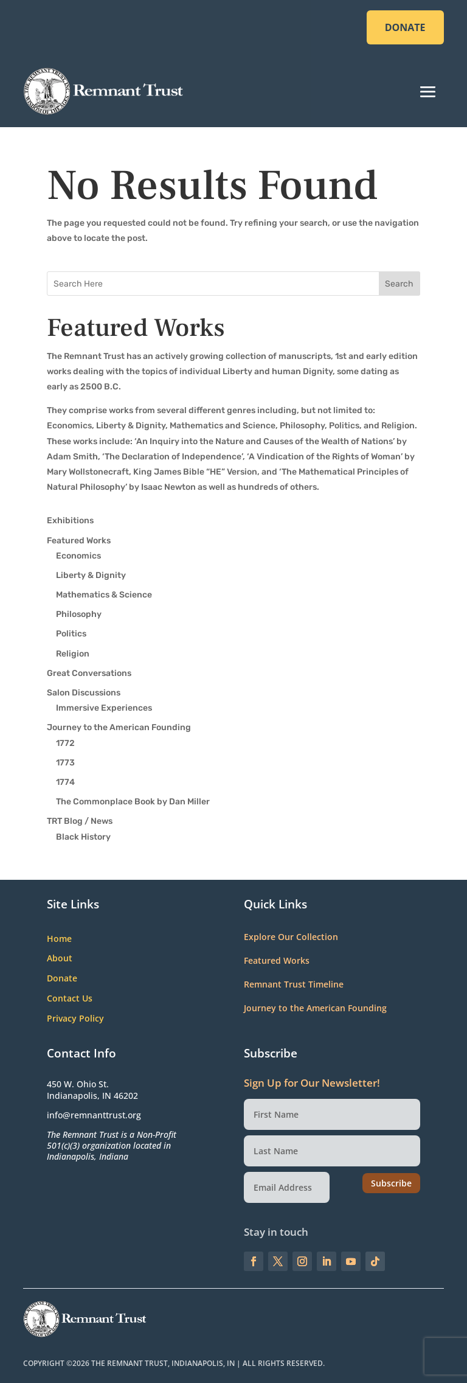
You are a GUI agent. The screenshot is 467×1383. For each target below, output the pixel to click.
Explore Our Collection (291, 936)
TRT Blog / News (79, 821)
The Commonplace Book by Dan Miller (133, 801)
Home (59, 939)
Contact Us (69, 999)
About (59, 958)
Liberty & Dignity (91, 575)
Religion (72, 654)
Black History (83, 837)
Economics (78, 556)
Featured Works (79, 540)
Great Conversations (89, 673)
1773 (65, 763)
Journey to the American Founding (119, 727)
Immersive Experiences (104, 708)
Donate (62, 979)
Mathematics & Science (104, 595)
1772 (65, 743)
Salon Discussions (83, 693)
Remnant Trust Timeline (294, 984)
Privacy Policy (75, 1019)
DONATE (405, 27)
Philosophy (79, 614)
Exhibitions (70, 520)
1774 (65, 782)
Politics (71, 634)
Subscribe (391, 1183)
